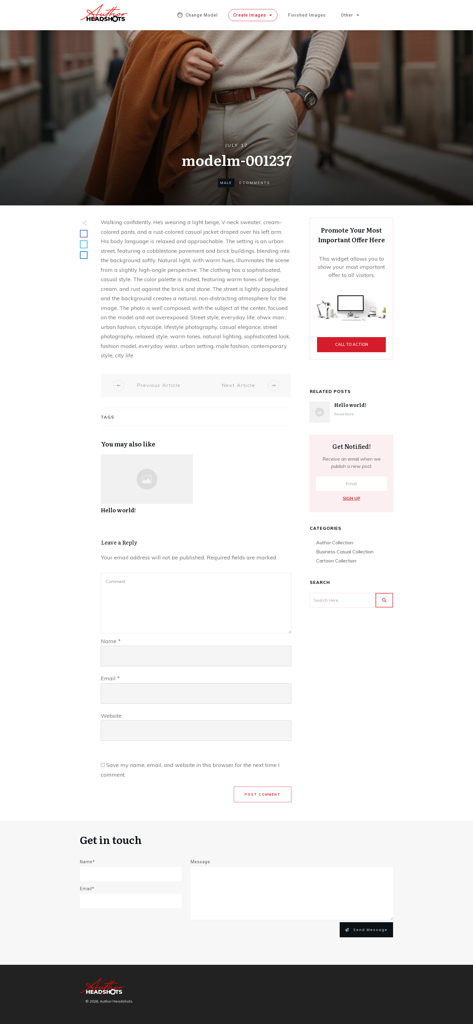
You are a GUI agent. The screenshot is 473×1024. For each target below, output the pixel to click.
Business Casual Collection (344, 552)
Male (226, 183)
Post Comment (263, 794)
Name (111, 641)
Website (111, 715)
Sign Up (351, 498)
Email (110, 678)
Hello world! (147, 487)
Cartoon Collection (336, 561)
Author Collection (334, 542)
